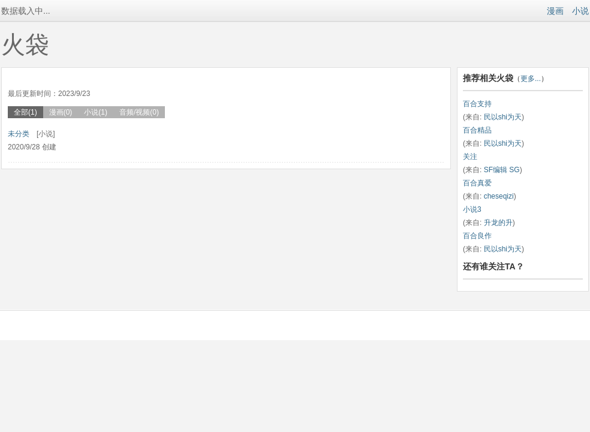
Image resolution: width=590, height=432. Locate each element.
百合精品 (477, 130)
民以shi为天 (503, 117)
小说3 (472, 209)
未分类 (18, 134)
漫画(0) (61, 112)
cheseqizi (499, 196)
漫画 (555, 11)
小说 (580, 11)
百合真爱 (477, 183)
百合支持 (477, 104)
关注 (470, 156)
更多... (530, 78)
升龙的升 (498, 222)
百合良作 (477, 236)
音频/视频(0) (139, 112)
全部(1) (25, 112)
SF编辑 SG (502, 170)
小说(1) (95, 112)
